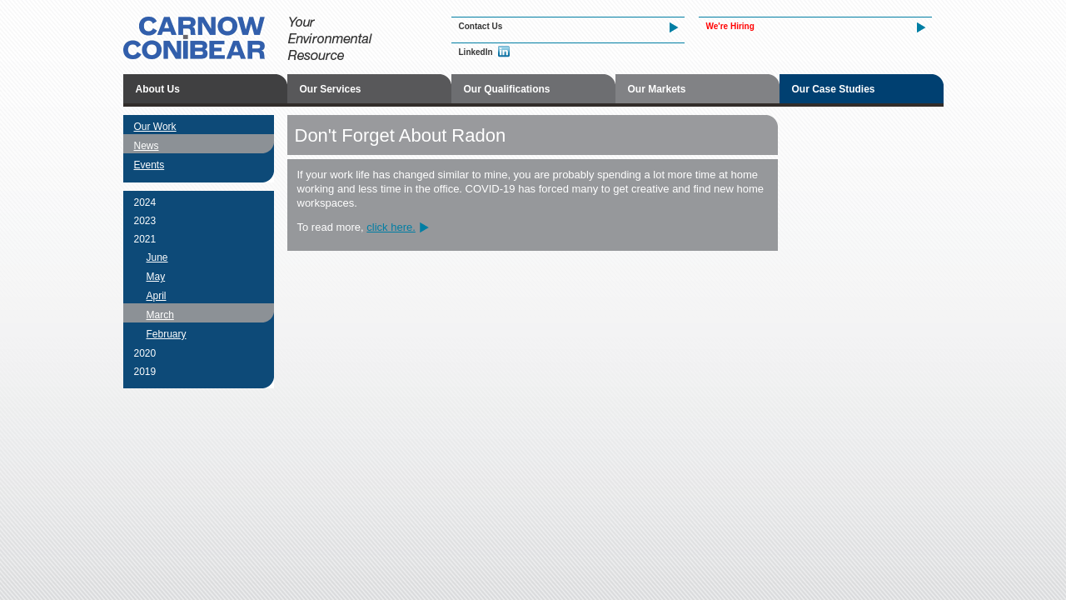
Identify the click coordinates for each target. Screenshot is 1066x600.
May (156, 276)
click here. (391, 227)
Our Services (330, 89)
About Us (158, 89)
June (157, 257)
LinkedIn (476, 52)
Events (149, 165)
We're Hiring (730, 26)
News (146, 146)
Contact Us (481, 26)
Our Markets (657, 89)
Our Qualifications (507, 89)
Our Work (155, 126)
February (167, 334)
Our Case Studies (833, 89)
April (157, 296)
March (160, 315)
